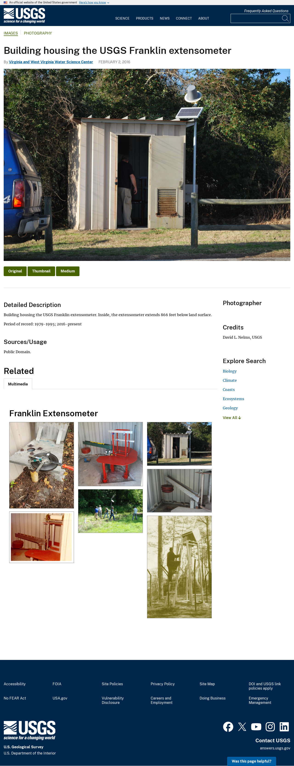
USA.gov (60, 698)
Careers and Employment (161, 700)
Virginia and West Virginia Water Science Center (51, 62)
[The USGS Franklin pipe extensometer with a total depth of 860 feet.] (110, 454)
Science (122, 18)
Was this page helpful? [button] (251, 761)
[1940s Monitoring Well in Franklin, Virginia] (179, 567)
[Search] (285, 18)
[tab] (18, 384)
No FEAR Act (15, 698)
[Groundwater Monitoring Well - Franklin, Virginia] (41, 465)
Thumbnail (41, 271)
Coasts (229, 389)
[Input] (260, 18)
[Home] (24, 22)
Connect (184, 18)
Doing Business (213, 698)
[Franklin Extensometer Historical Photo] (41, 538)
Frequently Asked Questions (266, 11)
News (165, 18)
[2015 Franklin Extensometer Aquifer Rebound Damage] (179, 491)
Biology (230, 371)
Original (15, 271)
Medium (68, 271)
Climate (230, 380)
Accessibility (15, 684)
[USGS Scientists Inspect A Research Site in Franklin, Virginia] (110, 511)
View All (232, 418)
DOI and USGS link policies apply (265, 686)
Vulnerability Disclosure (113, 700)
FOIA (57, 684)
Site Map (207, 684)
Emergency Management (260, 700)
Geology (230, 408)
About (203, 18)
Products (144, 18)
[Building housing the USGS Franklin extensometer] (179, 444)
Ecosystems (233, 398)
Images (11, 33)
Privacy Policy (163, 684)
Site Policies (112, 684)
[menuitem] (122, 15)
